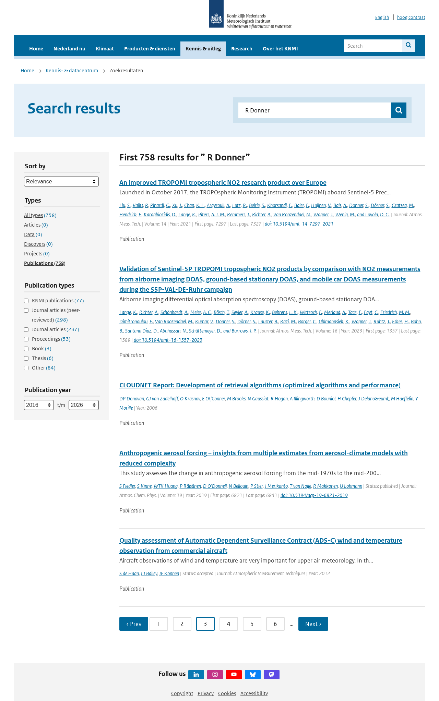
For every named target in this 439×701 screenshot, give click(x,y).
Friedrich (388, 312)
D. (174, 214)
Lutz (236, 205)
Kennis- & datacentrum (72, 70)
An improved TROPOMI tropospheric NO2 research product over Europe (223, 182)
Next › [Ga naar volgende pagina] (313, 624)
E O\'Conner (213, 398)
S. (129, 205)
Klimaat (105, 48)
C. (376, 312)
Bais (337, 205)
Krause (257, 312)
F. (307, 205)
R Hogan (279, 398)
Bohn (416, 321)
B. (276, 321)
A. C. (207, 312)
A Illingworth (302, 398)
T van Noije (300, 486)
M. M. (404, 312)
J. (180, 205)
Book (41, 348)
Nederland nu (69, 48)
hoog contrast (411, 17)
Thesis (43, 358)
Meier (195, 312)
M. (411, 205)
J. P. (253, 330)
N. (184, 330)
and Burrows (235, 330)
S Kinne (144, 486)
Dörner (377, 205)
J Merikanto (276, 486)
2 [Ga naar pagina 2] (182, 624)
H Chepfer (346, 398)
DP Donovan (131, 398)
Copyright (182, 693)
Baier (299, 205)
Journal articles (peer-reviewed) (56, 315)
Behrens (279, 312)
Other (44, 367)
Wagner (321, 214)
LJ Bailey (149, 573)
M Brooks (236, 398)
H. (406, 321)
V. (329, 205)
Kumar (201, 321)
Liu (122, 205)
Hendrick (128, 214)
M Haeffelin (402, 398)
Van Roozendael (288, 214)
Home (36, 48)
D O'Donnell (215, 486)
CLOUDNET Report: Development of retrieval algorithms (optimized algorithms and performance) (260, 385)
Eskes (397, 321)
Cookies (227, 693)
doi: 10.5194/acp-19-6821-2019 (314, 495)
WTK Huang (166, 486)
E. (290, 205)
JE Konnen (169, 573)
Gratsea (399, 205)
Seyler (237, 312)
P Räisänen (190, 486)
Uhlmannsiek (331, 321)
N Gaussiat (258, 398)
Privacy (206, 693)
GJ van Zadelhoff (162, 398)
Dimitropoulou (133, 321)
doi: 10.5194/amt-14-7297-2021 (299, 223)
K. (194, 214)
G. (168, 205)
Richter (258, 214)
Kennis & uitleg (203, 48)
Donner (356, 205)
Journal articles (55, 329)
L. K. (293, 312)
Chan (189, 205)
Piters (203, 214)
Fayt (368, 312)
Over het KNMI (280, 48)
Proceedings (51, 339)
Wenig (341, 214)
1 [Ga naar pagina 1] (159, 624)
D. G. (385, 214)
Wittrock (308, 312)
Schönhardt (171, 312)
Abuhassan (170, 330)
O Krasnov (190, 398)
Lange (184, 214)
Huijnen (318, 205)
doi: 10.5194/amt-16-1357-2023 (168, 340)
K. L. (200, 205)
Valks (138, 205)
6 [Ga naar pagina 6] (275, 624)
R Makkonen (325, 486)
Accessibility (254, 693)
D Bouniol (326, 398)
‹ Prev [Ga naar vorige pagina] (133, 624)
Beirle (254, 205)
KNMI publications (58, 300)
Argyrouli (215, 205)
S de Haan (129, 573)
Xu (174, 205)
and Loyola (367, 214)
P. (146, 205)
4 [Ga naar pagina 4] (228, 624)
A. (228, 205)
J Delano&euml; (373, 398)
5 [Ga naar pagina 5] (252, 624)
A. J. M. (218, 214)
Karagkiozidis (157, 214)
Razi (284, 321)
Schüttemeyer (202, 330)
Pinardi (157, 205)
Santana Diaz (138, 330)
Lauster (265, 321)
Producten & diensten (149, 48)
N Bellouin (238, 486)
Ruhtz (379, 321)
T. (332, 214)
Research (241, 48)
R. (245, 205)
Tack (352, 312)
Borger (304, 321)
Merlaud (332, 312)
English (382, 17)
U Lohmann (351, 486)
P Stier (256, 486)
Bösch (219, 312)
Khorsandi (277, 205)
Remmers (236, 214)
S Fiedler (127, 486)
